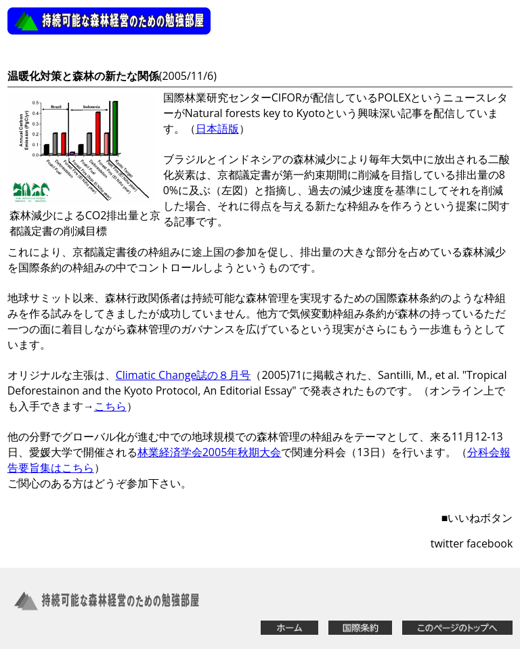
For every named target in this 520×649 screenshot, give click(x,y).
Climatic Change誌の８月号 (183, 374)
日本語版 (217, 128)
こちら (110, 406)
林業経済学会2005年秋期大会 (209, 452)
